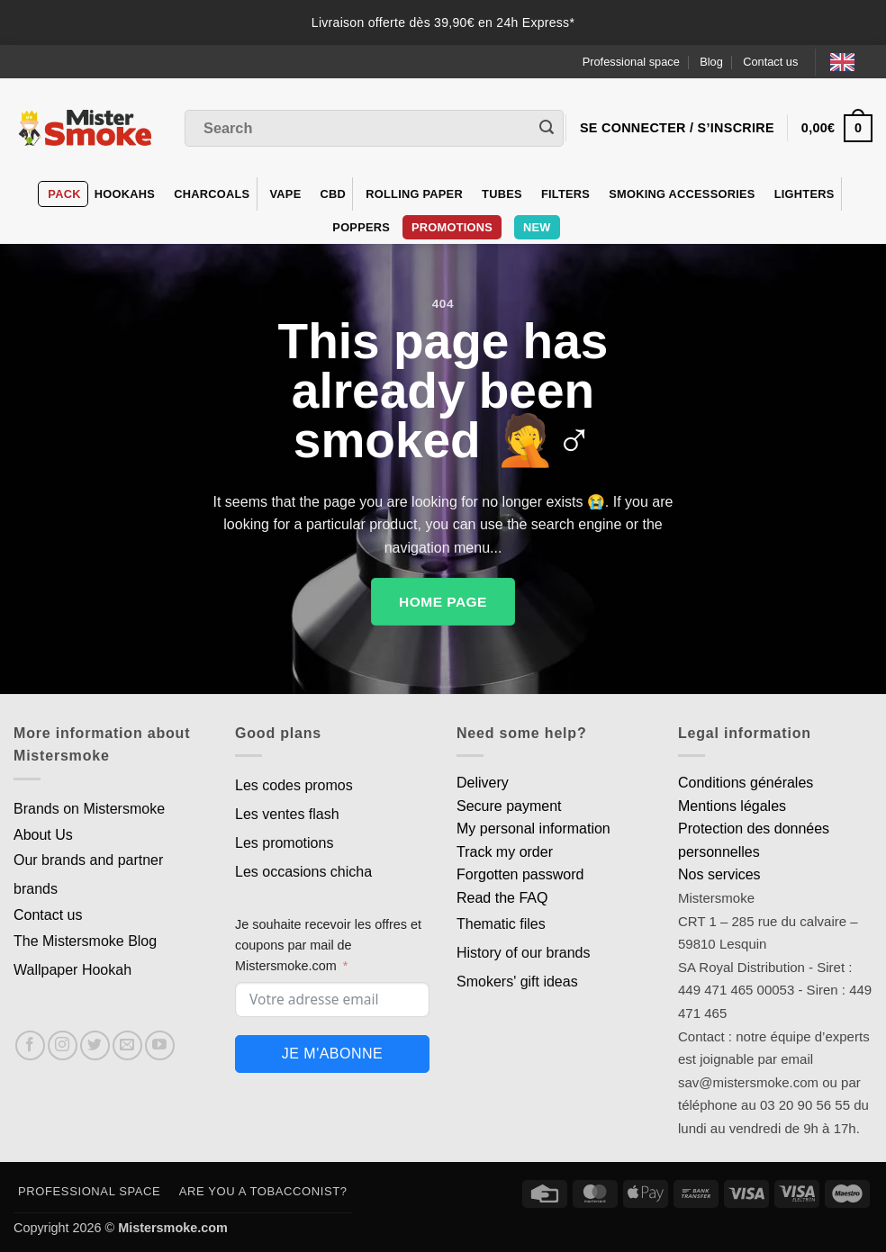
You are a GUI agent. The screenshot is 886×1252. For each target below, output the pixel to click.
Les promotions (284, 843)
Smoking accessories (682, 194)
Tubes (502, 194)
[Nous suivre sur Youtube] (160, 1045)
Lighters (804, 194)
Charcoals (211, 194)
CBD (334, 194)
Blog (711, 61)
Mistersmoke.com (173, 1227)
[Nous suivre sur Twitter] (95, 1045)
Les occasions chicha (303, 871)
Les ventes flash (287, 814)
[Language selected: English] (851, 61)
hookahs (125, 194)
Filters (565, 194)
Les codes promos (294, 785)
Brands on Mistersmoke (89, 808)
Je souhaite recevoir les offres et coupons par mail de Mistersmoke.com (328, 945)
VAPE (286, 194)
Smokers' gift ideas (517, 981)
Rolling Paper (414, 194)
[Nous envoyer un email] (127, 1045)
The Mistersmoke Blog (85, 941)
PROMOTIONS (452, 227)
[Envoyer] (546, 128)
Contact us (770, 61)
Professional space (631, 61)
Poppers (361, 227)
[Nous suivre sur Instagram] (62, 1045)
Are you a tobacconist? (263, 1191)
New (537, 227)
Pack (64, 194)
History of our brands (524, 952)
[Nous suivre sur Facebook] (30, 1045)
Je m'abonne (332, 1053)
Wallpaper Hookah (72, 969)
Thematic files (501, 924)
